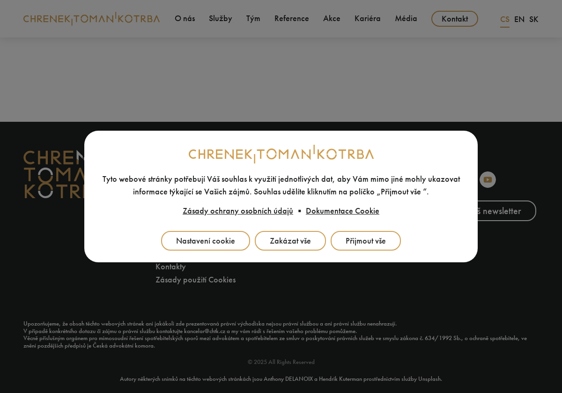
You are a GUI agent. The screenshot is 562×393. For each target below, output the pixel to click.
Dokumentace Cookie (342, 211)
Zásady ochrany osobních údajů (238, 211)
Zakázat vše (290, 241)
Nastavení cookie (205, 241)
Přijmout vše (366, 241)
